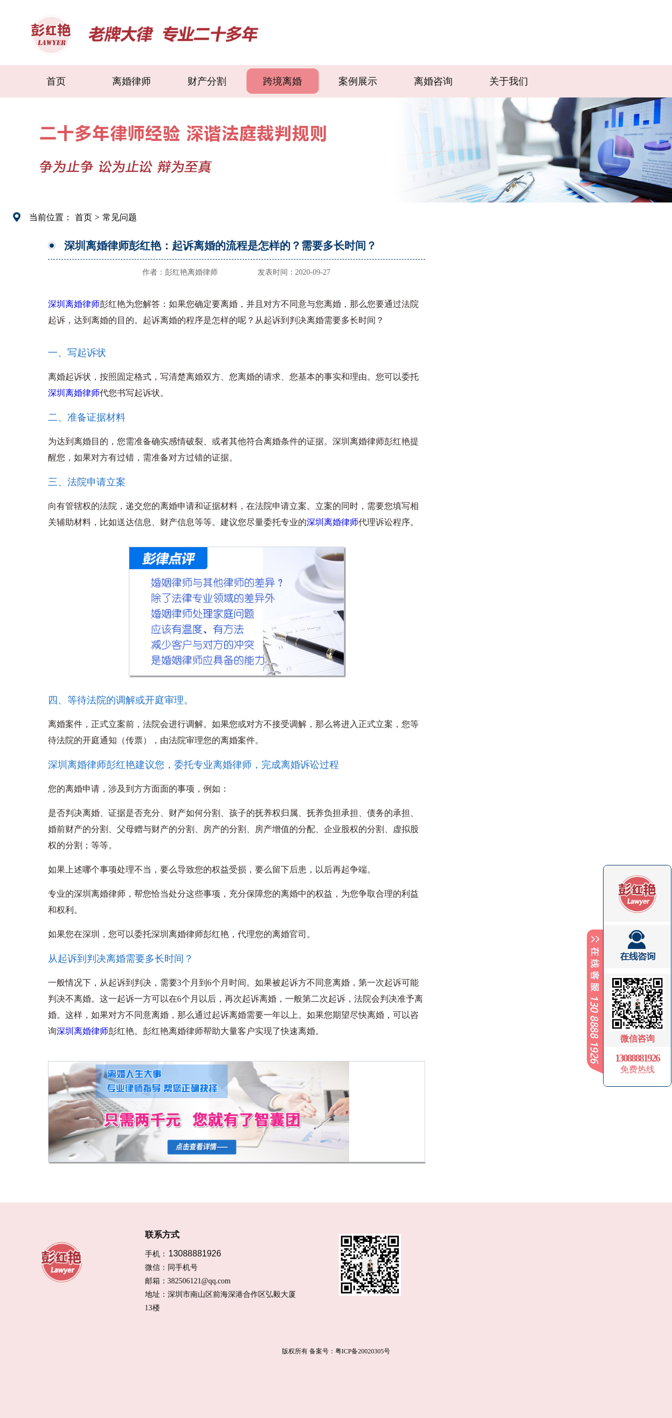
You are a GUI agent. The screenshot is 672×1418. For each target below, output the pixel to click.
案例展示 (357, 81)
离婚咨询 (433, 81)
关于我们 (508, 81)
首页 (56, 81)
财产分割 (207, 81)
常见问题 (119, 217)
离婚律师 (131, 81)
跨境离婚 (282, 81)
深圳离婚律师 (74, 304)
